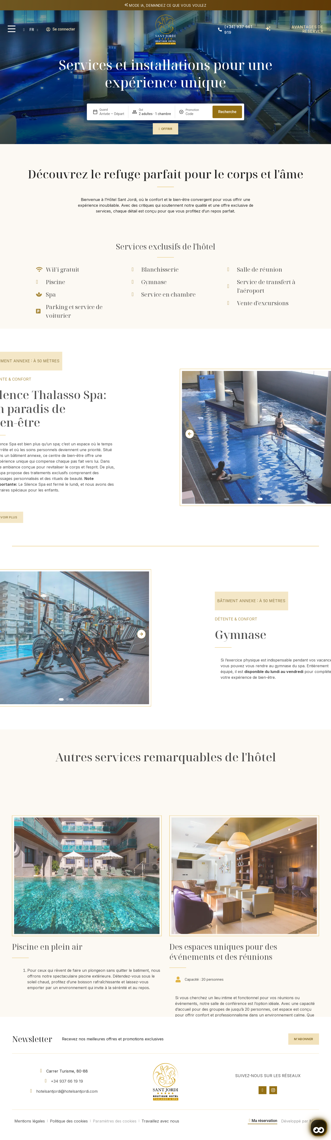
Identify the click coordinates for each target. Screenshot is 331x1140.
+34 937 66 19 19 (67, 1081)
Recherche (227, 111)
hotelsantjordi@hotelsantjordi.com (67, 1091)
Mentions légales (29, 1121)
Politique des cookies (69, 1121)
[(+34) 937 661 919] (220, 29)
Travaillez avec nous (160, 1121)
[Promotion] (197, 114)
